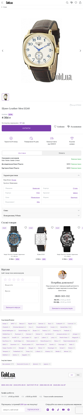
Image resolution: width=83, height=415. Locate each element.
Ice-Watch (49, 334)
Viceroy (49, 351)
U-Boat (39, 351)
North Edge (19, 341)
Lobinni (45, 338)
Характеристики (11, 175)
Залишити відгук (13, 307)
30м (38, 202)
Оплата (62, 153)
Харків (12, 160)
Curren (54, 327)
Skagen (32, 348)
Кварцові (36, 188)
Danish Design (24, 331)
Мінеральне (35, 197)
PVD (38, 193)
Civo (31, 327)
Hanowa (29, 334)
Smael (62, 348)
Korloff (15, 338)
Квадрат (74, 197)
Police (57, 341)
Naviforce (6, 341)
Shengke (22, 348)
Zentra (16, 355)
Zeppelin (26, 355)
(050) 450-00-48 (46, 385)
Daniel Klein (65, 327)
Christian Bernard (19, 327)
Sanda (52, 344)
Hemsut (39, 334)
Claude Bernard (42, 327)
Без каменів (8, 364)
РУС (78, 375)
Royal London (27, 344)
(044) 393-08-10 (20, 385)
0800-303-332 (62, 296)
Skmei (41, 348)
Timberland (18, 351)
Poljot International (70, 341)
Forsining (57, 331)
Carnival (72, 324)
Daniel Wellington (9, 331)
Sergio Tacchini (9, 348)
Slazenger (52, 348)
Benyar (22, 324)
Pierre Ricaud (46, 341)
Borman (42, 324)
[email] (14, 409)
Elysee (5, 7)
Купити (26, 128)
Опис (6, 210)
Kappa (5, 338)
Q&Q (5, 344)
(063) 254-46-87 (59, 385)
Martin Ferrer (64, 338)
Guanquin (19, 334)
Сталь (75, 188)
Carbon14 (60, 324)
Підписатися (33, 410)
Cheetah (6, 327)
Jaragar (76, 334)
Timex (29, 351)
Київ (3, 160)
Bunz (50, 324)
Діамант (37, 364)
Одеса (17, 160)
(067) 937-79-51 (32, 385)
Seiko (71, 344)
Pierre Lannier (32, 341)
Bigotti (32, 324)
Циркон (47, 364)
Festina (46, 331)
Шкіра (75, 193)
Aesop (5, 324)
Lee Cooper (26, 338)
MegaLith (76, 338)
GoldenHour (7, 334)
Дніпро (7, 160)
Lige (36, 338)
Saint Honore (41, 344)
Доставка (22, 153)
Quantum (14, 344)
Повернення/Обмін (12, 215)
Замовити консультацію (62, 308)
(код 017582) (76, 105)
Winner (67, 351)
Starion (71, 348)
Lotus (54, 338)
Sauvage (62, 344)
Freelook (67, 331)
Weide (58, 351)
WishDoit (6, 355)
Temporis (6, 351)
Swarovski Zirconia (23, 364)
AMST (14, 324)
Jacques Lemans (63, 334)
